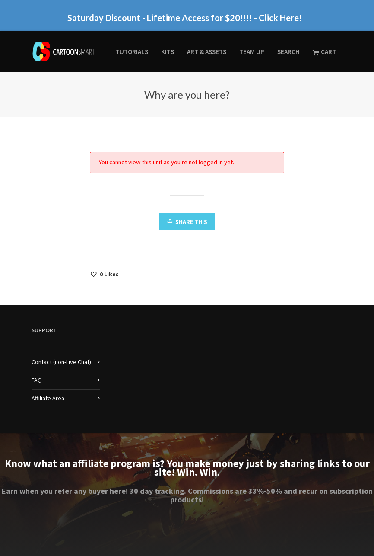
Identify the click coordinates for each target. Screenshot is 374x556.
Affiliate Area (48, 398)
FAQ (37, 380)
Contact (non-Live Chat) (61, 362)
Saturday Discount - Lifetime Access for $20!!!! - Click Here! (184, 18)
